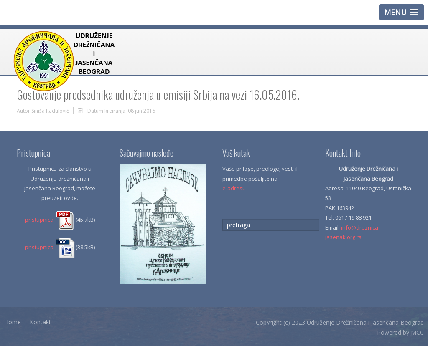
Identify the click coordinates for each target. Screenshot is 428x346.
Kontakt (40, 322)
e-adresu (234, 188)
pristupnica (50, 219)
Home (12, 322)
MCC (417, 332)
